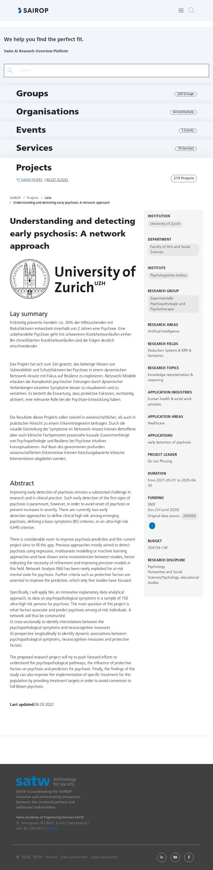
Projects (34, 168)
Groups (32, 94)
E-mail (52, 828)
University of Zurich (165, 224)
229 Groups (185, 94)
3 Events (188, 130)
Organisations (47, 112)
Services (34, 148)
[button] (191, 10)
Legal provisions (104, 857)
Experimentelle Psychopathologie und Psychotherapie (167, 304)
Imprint (52, 857)
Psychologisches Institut (168, 275)
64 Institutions (183, 112)
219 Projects (184, 178)
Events (31, 130)
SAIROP (15, 198)
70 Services (186, 148)
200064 (189, 516)
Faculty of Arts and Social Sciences (170, 249)
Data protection (74, 857)
